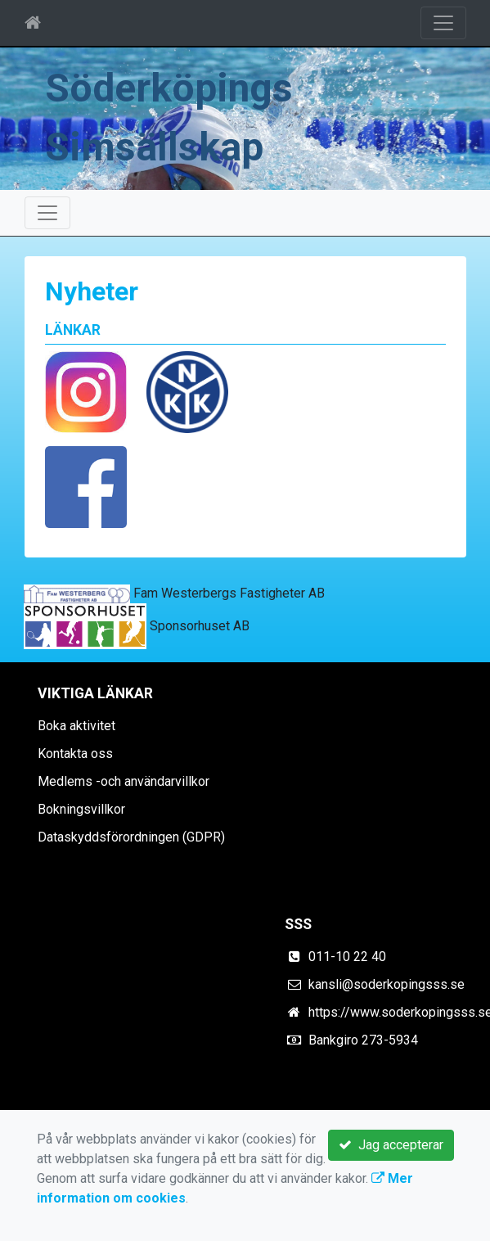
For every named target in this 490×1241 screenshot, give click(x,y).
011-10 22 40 (347, 956)
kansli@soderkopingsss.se (386, 984)
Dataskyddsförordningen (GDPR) (131, 837)
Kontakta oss (75, 753)
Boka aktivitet (76, 725)
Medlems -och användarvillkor (123, 781)
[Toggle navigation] (443, 23)
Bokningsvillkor (81, 809)
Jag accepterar (391, 1145)
